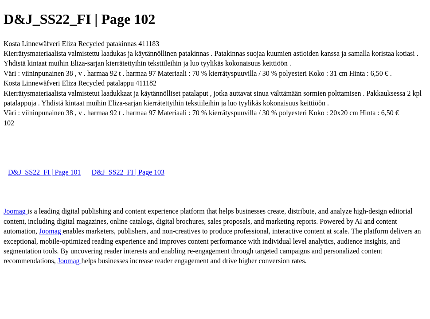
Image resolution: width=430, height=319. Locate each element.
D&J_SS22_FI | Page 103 (128, 172)
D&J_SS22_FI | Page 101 (44, 172)
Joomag (15, 211)
